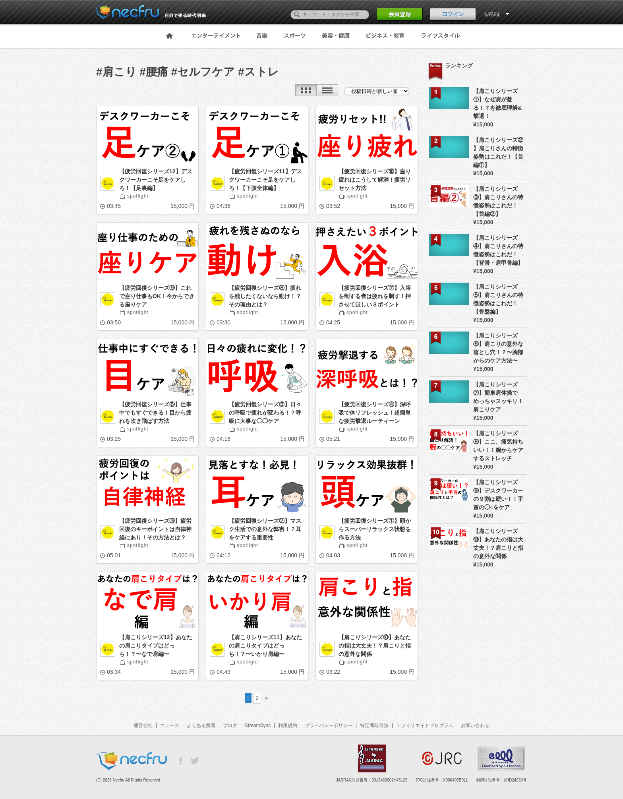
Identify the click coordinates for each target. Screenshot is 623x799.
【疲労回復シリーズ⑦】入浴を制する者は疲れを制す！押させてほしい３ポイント (375, 296)
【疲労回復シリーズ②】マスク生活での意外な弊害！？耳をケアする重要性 (265, 529)
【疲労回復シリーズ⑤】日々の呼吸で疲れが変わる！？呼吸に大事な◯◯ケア (265, 412)
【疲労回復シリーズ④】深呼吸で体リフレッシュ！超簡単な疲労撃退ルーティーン (375, 412)
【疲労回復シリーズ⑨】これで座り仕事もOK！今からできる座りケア (156, 296)
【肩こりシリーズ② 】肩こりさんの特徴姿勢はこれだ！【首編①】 (498, 152)
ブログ (230, 725)
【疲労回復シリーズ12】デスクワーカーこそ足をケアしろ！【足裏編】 (155, 179)
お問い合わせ (475, 725)
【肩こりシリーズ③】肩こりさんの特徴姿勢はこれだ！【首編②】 (498, 201)
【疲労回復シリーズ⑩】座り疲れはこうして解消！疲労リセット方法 (375, 179)
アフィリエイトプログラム (424, 725)
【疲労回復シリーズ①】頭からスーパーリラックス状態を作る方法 (375, 529)
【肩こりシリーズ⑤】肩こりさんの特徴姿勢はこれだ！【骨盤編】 (498, 299)
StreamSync (258, 725)
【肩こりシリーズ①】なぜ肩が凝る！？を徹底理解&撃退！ (497, 103)
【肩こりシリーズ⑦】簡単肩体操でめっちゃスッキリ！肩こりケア (498, 397)
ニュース (169, 725)
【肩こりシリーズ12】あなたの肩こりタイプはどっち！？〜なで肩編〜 (155, 645)
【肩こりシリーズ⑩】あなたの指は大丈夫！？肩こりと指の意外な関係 (375, 645)
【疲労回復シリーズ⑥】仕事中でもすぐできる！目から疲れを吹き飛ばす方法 (155, 412)
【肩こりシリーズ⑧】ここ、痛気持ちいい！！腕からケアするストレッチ (498, 446)
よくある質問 (201, 725)
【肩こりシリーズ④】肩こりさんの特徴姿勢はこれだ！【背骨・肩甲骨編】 (498, 250)
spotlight (138, 196)
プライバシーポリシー (328, 725)
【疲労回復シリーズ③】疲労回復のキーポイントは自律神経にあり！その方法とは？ (155, 529)
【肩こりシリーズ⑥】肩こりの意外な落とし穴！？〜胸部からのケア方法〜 (498, 348)
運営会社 (143, 725)
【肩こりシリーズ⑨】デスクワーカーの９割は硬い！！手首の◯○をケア (498, 494)
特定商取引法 (374, 725)
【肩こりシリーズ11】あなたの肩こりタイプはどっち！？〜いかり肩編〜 (265, 645)
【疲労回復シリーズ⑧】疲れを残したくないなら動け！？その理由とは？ (265, 296)
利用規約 (287, 725)
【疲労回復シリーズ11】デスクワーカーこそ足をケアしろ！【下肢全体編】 (265, 179)
